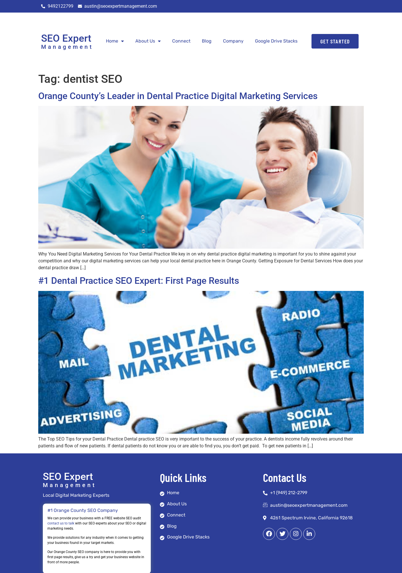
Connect (181, 41)
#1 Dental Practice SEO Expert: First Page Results (138, 280)
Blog (207, 41)
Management (67, 46)
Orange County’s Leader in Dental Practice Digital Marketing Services (177, 96)
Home (115, 41)
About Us (148, 41)
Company (233, 41)
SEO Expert (66, 38)
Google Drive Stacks (276, 41)
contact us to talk (60, 523)
